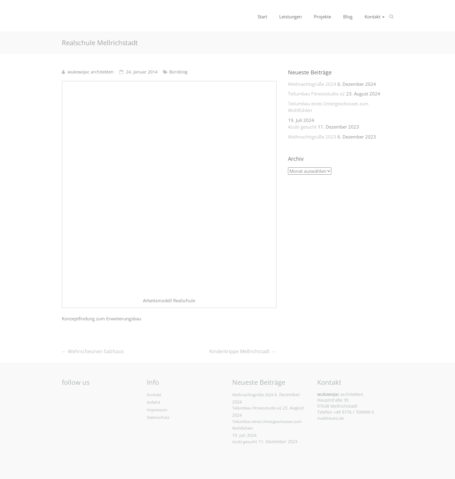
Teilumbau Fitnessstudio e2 (316, 94)
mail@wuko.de (330, 418)
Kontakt (373, 17)
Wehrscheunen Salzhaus (93, 351)
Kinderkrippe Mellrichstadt (242, 351)
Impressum (157, 409)
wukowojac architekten (91, 72)
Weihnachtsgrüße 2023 (312, 137)
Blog (347, 17)
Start (262, 17)
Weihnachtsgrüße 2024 (312, 84)
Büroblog (178, 72)
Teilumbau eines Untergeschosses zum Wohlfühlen (328, 107)
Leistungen (290, 17)
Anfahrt (153, 402)
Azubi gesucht (302, 127)
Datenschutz (158, 417)
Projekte (322, 17)
